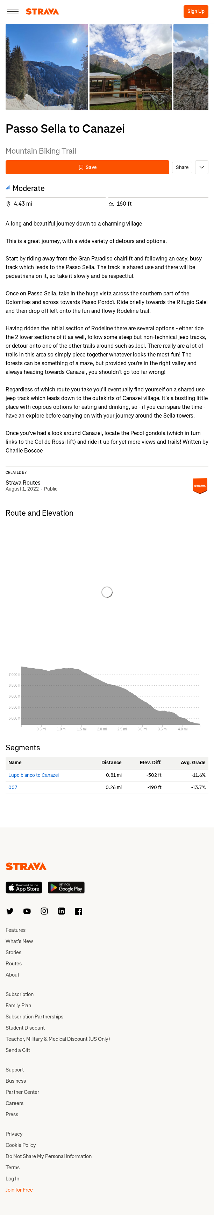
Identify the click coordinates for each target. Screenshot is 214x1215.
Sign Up (196, 11)
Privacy (14, 1134)
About (12, 974)
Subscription (20, 994)
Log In (12, 1178)
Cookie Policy (21, 1145)
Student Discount (25, 1027)
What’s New (19, 941)
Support (15, 1069)
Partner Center (22, 1092)
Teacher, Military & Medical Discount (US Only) (58, 1039)
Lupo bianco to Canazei (33, 775)
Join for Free (19, 1189)
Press (12, 1114)
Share (182, 167)
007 (12, 787)
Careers (14, 1103)
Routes (14, 963)
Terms (13, 1167)
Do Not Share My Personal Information (49, 1156)
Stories (13, 952)
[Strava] (42, 11)
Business (16, 1080)
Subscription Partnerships (34, 1016)
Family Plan (18, 1005)
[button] (47, 67)
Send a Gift (18, 1050)
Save (87, 167)
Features (16, 930)
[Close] (13, 11)
